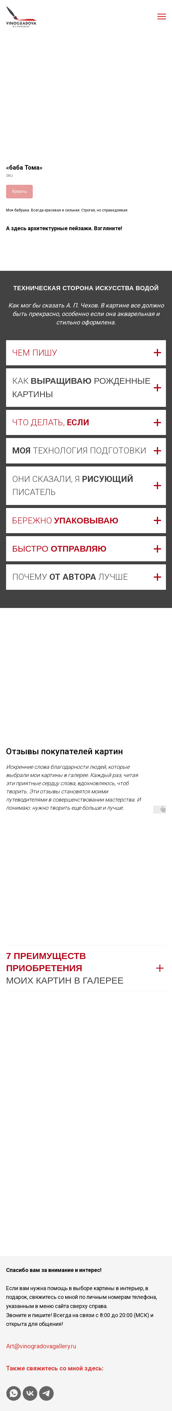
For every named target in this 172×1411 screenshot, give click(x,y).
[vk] (30, 1393)
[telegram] (46, 1393)
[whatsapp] (13, 1393)
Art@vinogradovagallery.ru (41, 1346)
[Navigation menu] (161, 17)
